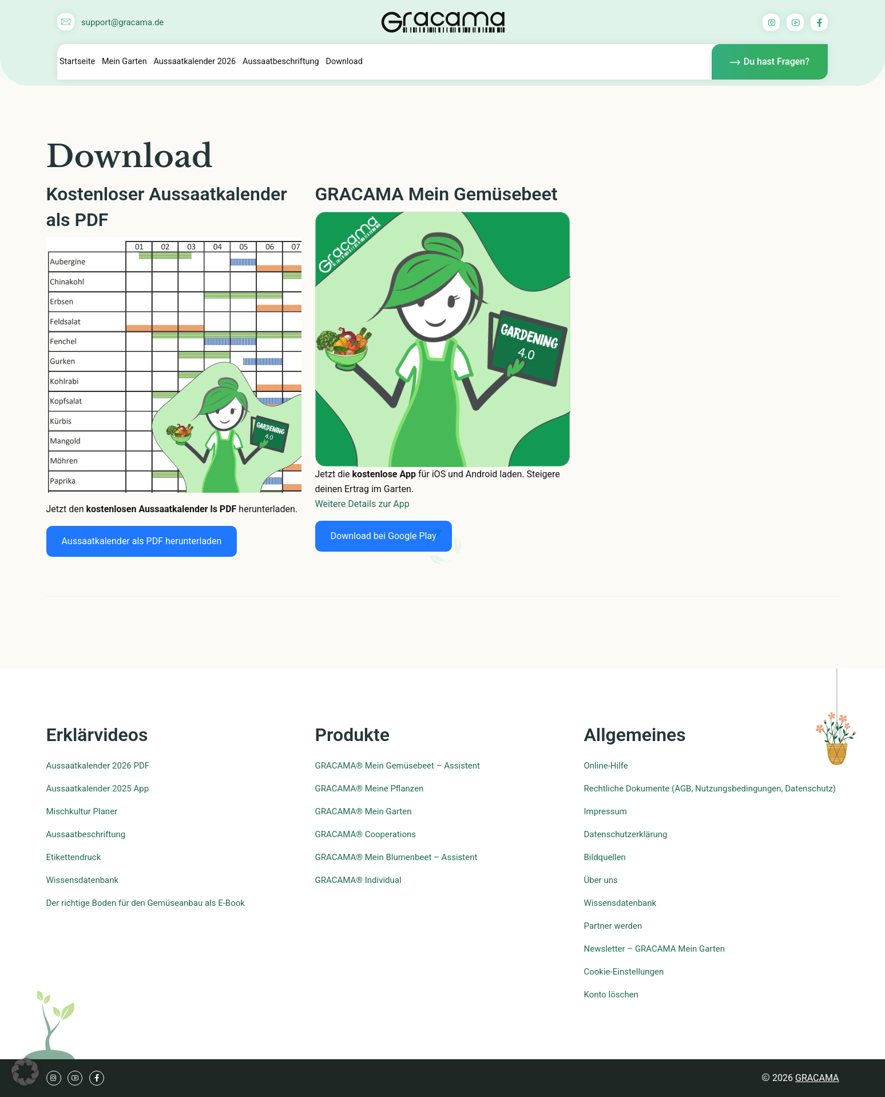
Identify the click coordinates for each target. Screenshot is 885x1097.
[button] (25, 1072)
